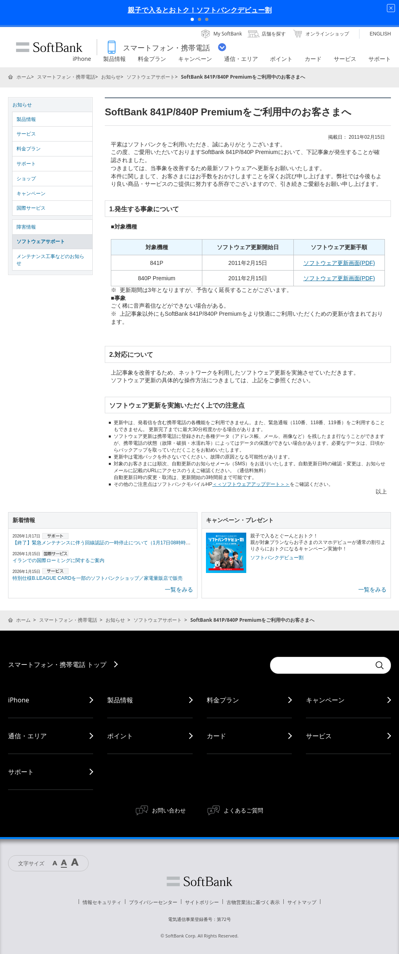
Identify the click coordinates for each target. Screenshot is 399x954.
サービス (26, 134)
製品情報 (26, 119)
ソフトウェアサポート (151, 76)
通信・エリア (27, 735)
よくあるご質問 (243, 810)
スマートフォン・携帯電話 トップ (57, 664)
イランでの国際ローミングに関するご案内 (58, 560)
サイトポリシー (202, 902)
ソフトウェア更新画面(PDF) (339, 263)
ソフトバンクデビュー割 (276, 557)
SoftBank (49, 47)
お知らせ (111, 76)
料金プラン (29, 149)
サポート (26, 164)
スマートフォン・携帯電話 (66, 76)
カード (216, 735)
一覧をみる (179, 589)
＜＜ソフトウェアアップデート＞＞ (251, 484)
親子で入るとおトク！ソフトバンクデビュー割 (200, 10)
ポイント (120, 735)
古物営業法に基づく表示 (253, 902)
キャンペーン (31, 193)
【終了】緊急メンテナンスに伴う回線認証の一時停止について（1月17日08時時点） (103, 543)
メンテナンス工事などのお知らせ (50, 260)
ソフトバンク (199, 881)
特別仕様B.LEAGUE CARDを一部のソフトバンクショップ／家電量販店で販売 (97, 578)
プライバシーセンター (153, 902)
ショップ (26, 178)
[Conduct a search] (320, 665)
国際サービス (31, 208)
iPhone (18, 700)
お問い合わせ (169, 810)
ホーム (24, 76)
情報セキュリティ (102, 902)
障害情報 (26, 227)
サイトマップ (301, 902)
